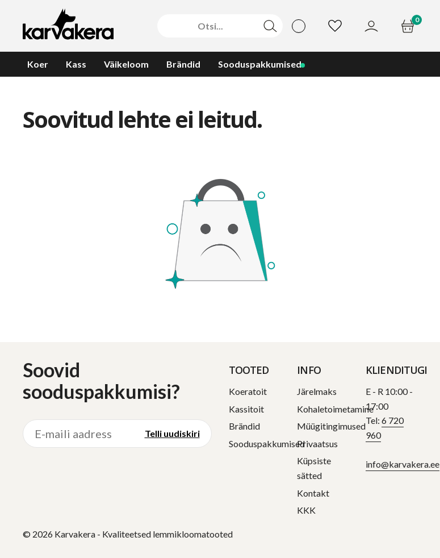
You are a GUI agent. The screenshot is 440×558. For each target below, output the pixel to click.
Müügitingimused (331, 425)
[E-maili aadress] (78, 433)
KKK (306, 510)
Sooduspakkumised (267, 443)
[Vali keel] (298, 26)
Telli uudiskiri (172, 433)
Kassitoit (246, 408)
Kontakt (313, 493)
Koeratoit (248, 391)
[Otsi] (210, 26)
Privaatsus (317, 443)
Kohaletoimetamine (335, 408)
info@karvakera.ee (402, 464)
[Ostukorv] (409, 26)
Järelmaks (317, 391)
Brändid (244, 425)
